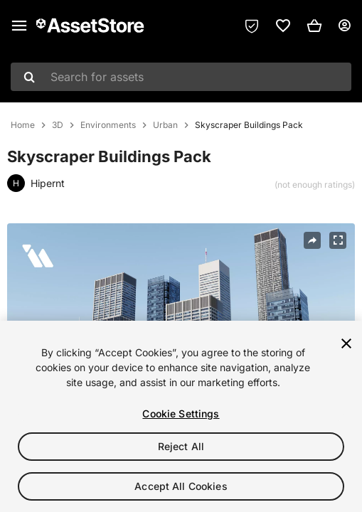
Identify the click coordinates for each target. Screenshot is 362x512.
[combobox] (181, 77)
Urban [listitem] (165, 125)
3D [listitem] (57, 125)
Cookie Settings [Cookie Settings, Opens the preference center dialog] (180, 413)
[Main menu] (19, 25)
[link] (283, 25)
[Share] (312, 240)
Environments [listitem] (108, 125)
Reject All (181, 446)
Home (23, 125)
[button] (314, 25)
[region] (181, 416)
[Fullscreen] (337, 240)
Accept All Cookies (181, 486)
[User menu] (344, 25)
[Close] (346, 343)
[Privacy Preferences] (251, 25)
